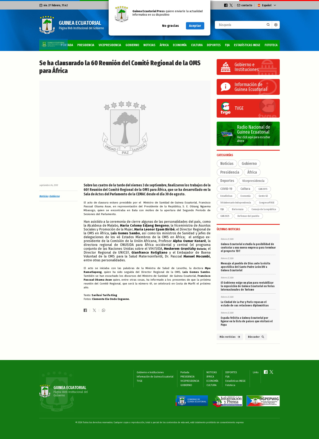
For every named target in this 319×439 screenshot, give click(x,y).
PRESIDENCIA (68, 45)
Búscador (256, 336)
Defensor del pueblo (248, 216)
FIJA (222, 45)
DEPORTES (208, 45)
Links (256, 372)
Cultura (245, 189)
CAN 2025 (224, 216)
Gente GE (263, 196)
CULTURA (189, 45)
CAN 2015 (262, 189)
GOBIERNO (119, 45)
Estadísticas (226, 196)
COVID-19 (226, 189)
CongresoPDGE (266, 202)
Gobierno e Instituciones (150, 372)
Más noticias (230, 336)
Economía (245, 196)
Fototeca (270, 45)
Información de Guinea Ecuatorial (155, 376)
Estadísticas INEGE (244, 45)
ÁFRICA (154, 45)
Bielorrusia (237, 209)
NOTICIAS (138, 45)
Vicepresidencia (253, 181)
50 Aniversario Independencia (235, 202)
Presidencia (229, 172)
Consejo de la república (263, 209)
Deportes (227, 180)
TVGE (139, 381)
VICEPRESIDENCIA (95, 45)
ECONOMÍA (171, 45)
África (252, 172)
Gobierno (54, 196)
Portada (48, 45)
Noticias (43, 196)
